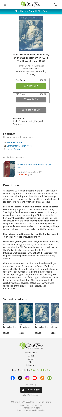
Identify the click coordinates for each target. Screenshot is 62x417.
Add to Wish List (31, 109)
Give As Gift (31, 99)
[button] (51, 5)
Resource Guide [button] (14, 142)
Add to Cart (31, 85)
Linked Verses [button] (13, 149)
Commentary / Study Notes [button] (20, 145)
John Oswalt (35, 68)
